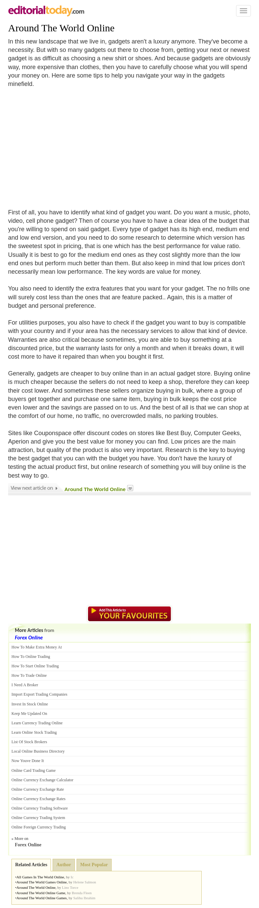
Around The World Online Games (42, 898)
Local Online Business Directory (38, 751)
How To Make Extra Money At (36, 647)
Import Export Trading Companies (39, 694)
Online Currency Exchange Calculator (42, 780)
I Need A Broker (24, 685)
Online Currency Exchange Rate (37, 789)
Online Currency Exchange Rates (38, 798)
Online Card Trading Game (33, 770)
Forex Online (29, 637)
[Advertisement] (64, 144)
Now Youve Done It (27, 760)
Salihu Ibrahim (84, 898)
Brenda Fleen (82, 893)
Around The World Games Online (42, 882)
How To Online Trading (30, 656)
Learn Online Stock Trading (34, 732)
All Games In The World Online (40, 877)
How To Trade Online (29, 675)
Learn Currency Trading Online (37, 723)
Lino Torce (70, 887)
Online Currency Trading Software (39, 808)
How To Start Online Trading (35, 666)
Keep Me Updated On (29, 713)
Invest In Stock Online (29, 704)
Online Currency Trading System (38, 817)
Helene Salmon (84, 882)
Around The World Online (61, 27)
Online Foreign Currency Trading (38, 827)
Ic (72, 877)
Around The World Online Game (41, 893)
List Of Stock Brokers (29, 741)
